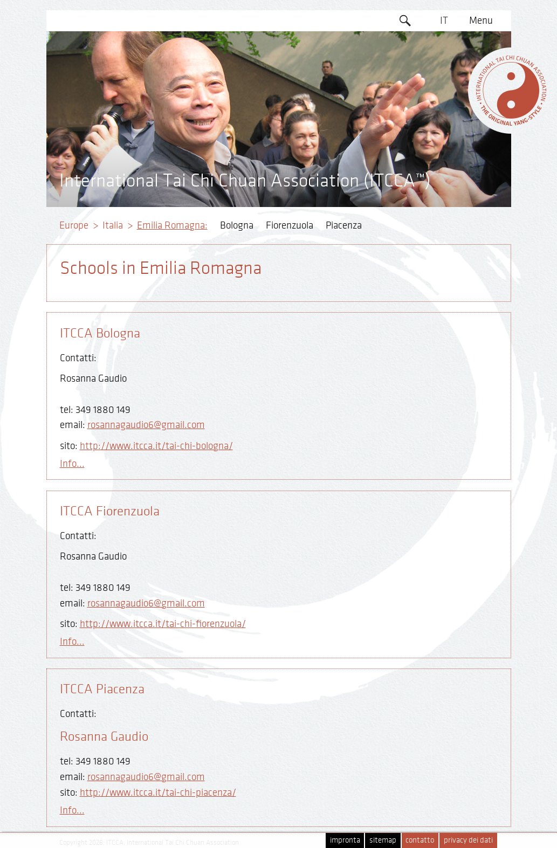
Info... (72, 463)
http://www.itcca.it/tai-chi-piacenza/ (158, 792)
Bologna (236, 225)
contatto (419, 840)
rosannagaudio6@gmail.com (146, 424)
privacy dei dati (468, 840)
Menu (481, 20)
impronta (345, 840)
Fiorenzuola (289, 225)
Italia (112, 225)
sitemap (382, 840)
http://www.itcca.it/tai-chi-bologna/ (156, 445)
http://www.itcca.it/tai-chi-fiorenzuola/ (163, 623)
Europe (73, 225)
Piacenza (344, 225)
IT (444, 20)
